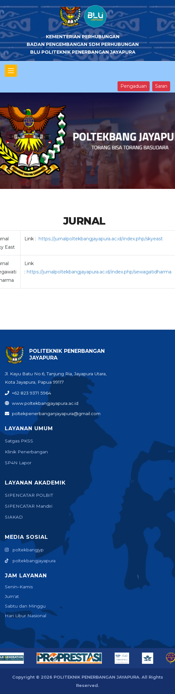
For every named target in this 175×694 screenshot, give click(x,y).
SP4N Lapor (18, 462)
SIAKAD (14, 517)
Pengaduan (133, 86)
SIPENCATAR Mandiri (28, 506)
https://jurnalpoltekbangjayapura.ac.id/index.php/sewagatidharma (99, 272)
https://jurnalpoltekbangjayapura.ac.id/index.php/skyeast (101, 239)
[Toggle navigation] (11, 71)
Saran (161, 86)
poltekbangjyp (24, 549)
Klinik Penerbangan (26, 451)
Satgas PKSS (19, 440)
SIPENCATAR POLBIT (29, 495)
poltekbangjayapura (30, 560)
